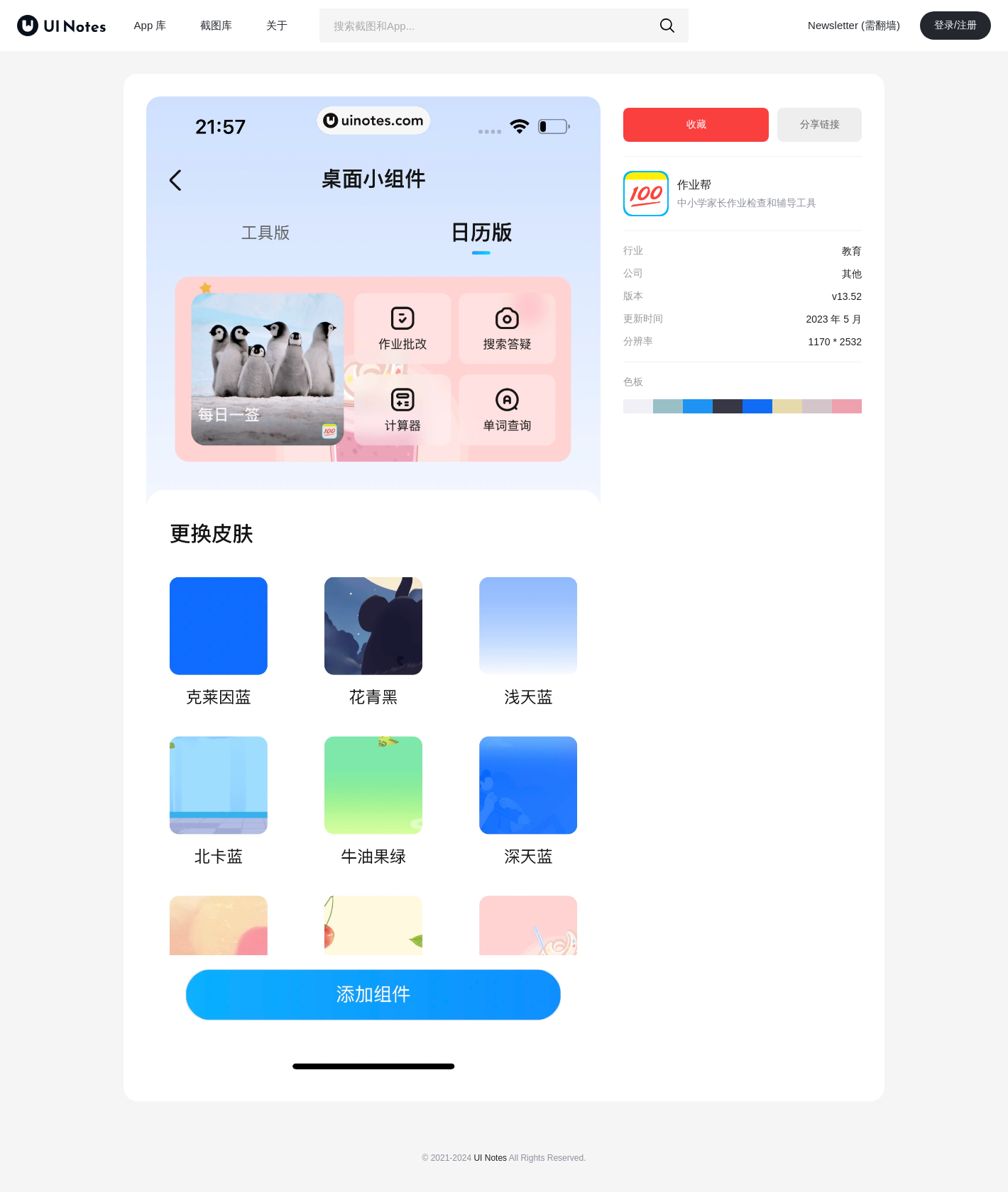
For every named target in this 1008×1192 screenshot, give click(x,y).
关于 (276, 25)
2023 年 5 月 (834, 319)
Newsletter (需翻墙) (854, 25)
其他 (852, 273)
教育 (852, 251)
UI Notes (490, 1158)
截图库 (216, 25)
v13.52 (847, 296)
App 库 (150, 25)
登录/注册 (955, 24)
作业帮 (694, 185)
